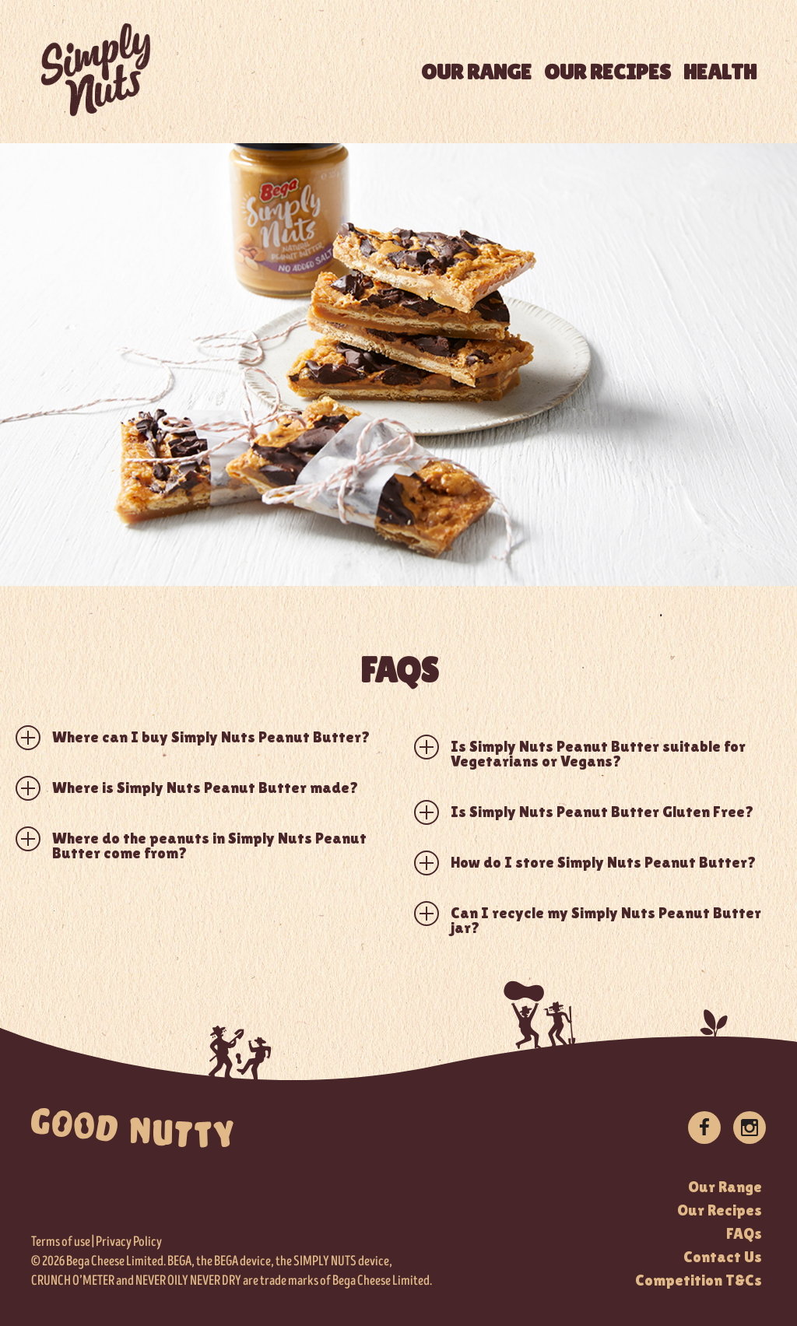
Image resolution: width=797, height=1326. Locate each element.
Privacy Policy (129, 1242)
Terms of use (60, 1242)
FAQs (744, 1233)
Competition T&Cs (698, 1280)
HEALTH (720, 71)
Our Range (725, 1186)
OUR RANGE (476, 71)
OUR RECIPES (607, 71)
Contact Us (722, 1256)
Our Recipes (719, 1210)
